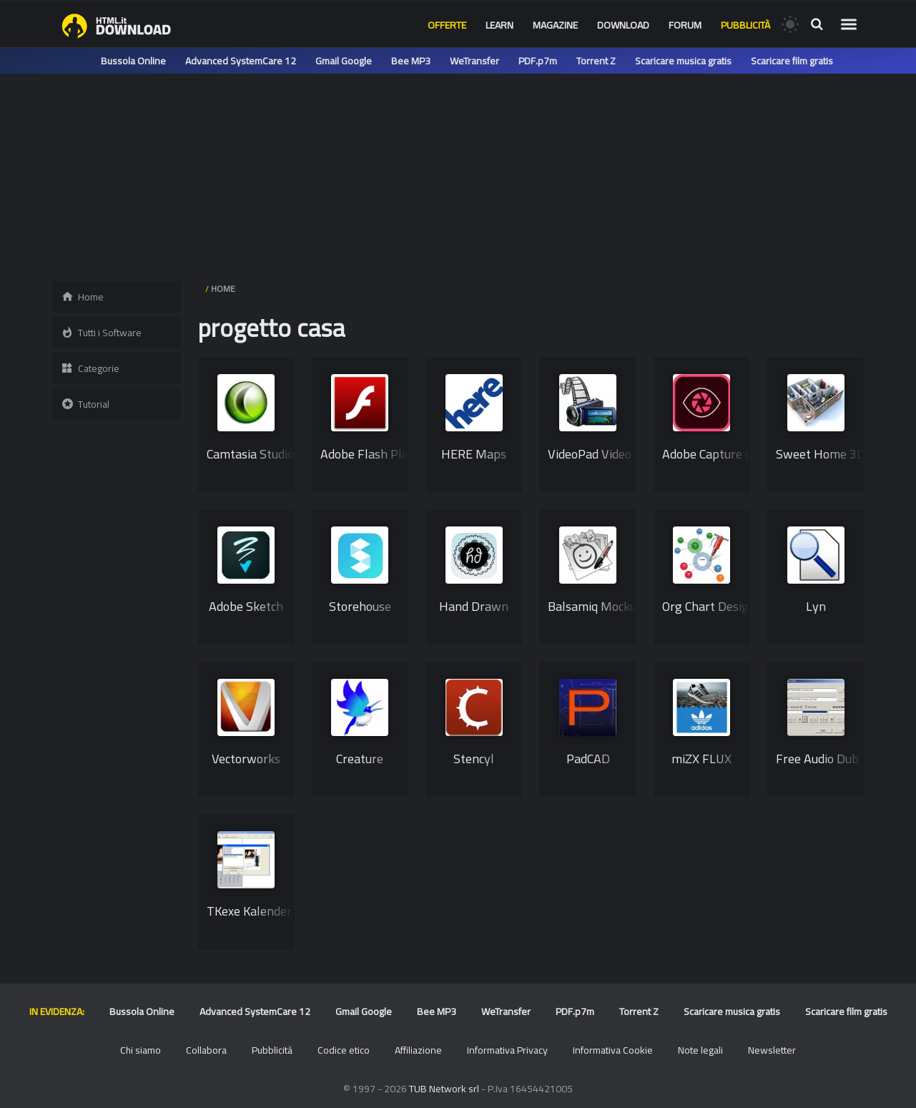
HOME (223, 288)
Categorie (90, 368)
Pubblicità (745, 25)
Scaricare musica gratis (683, 61)
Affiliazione (418, 1050)
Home (82, 297)
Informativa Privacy (507, 1050)
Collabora (206, 1050)
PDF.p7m (537, 61)
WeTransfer (474, 61)
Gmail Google (343, 61)
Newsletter (772, 1050)
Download (623, 25)
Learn (499, 25)
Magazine (555, 25)
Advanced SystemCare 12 (240, 61)
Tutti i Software (101, 332)
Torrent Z (596, 61)
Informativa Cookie (613, 1050)
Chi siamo (140, 1050)
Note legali (700, 1050)
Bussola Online (133, 61)
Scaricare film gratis (792, 61)
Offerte (447, 25)
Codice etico (343, 1050)
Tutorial (85, 404)
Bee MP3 (410, 61)
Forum (685, 25)
